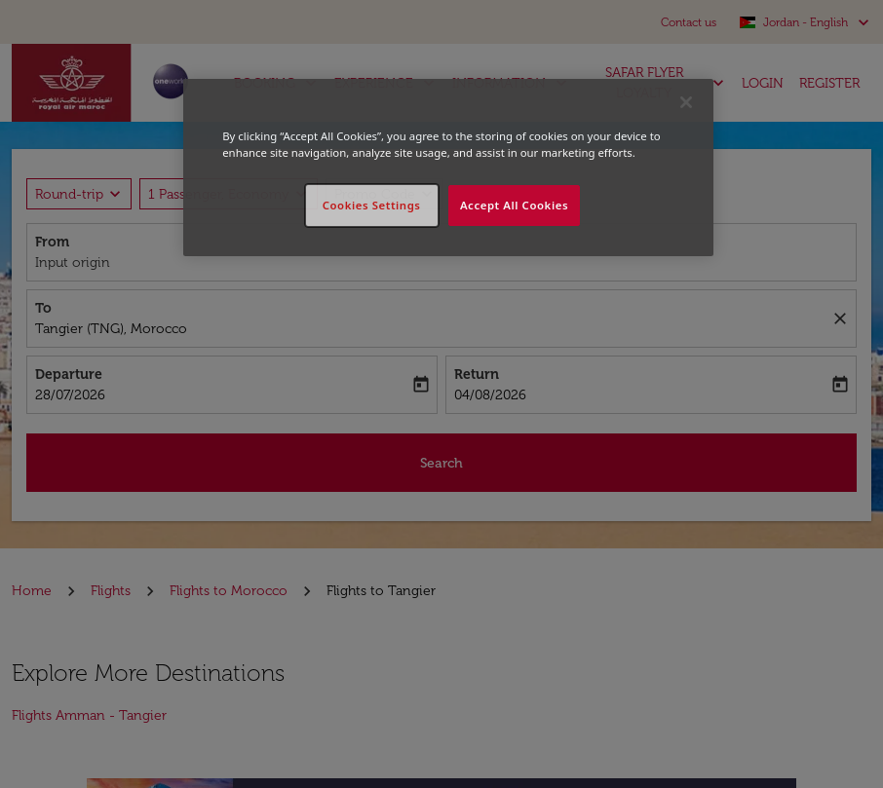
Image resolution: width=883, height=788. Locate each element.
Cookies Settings (372, 205)
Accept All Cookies (514, 205)
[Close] (686, 102)
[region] (448, 167)
